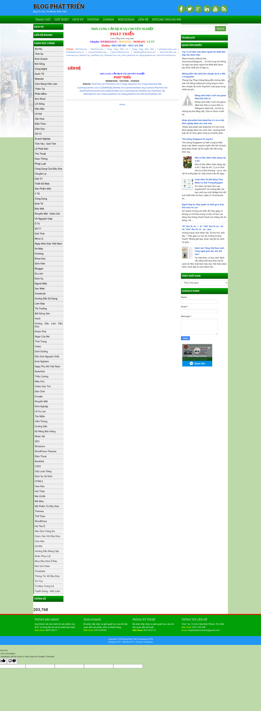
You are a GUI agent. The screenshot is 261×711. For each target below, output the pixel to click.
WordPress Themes (45, 451)
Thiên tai (40, 88)
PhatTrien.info (97, 49)
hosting (39, 253)
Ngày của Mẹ (42, 336)
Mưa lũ (39, 238)
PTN (151, 639)
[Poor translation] (12, 661)
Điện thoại (41, 456)
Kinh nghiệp (41, 406)
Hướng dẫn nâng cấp (47, 551)
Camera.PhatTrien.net (119, 52)
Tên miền (40, 416)
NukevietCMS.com (167, 52)
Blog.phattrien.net (147, 55)
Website (39, 78)
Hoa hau (39, 486)
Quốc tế (39, 73)
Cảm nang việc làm (46, 83)
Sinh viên (40, 263)
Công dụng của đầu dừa (48, 168)
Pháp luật (40, 163)
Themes (39, 511)
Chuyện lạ (40, 173)
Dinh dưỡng (41, 351)
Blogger (39, 268)
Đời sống (40, 63)
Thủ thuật (40, 153)
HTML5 (39, 481)
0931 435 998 (135, 45)
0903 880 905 (119, 45)
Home (122, 104)
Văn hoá (39, 118)
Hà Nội (38, 546)
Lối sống (39, 103)
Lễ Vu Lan (40, 411)
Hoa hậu (39, 541)
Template (40, 571)
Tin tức (39, 581)
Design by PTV (114, 642)
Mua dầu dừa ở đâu (46, 561)
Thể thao (40, 516)
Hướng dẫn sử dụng (46, 298)
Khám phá (40, 331)
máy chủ (39, 381)
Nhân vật (40, 436)
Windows (40, 446)
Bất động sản (42, 313)
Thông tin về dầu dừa (47, 576)
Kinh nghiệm (42, 361)
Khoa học (40, 258)
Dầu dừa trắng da (45, 531)
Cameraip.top (72, 55)
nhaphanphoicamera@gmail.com (204, 630)
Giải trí (38, 178)
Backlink (39, 461)
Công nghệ (41, 68)
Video (38, 346)
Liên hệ (143, 19)
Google (39, 396)
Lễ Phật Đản (41, 148)
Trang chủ (43, 19)
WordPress (41, 521)
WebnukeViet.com (112, 55)
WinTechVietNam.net (166, 55)
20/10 (38, 133)
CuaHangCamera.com (167, 49)
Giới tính (40, 233)
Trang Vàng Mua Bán (143, 49)
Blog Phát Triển (59, 6)
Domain (108, 19)
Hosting (93, 19)
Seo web (40, 288)
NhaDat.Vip (84, 55)
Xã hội (38, 48)
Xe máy (39, 248)
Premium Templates (144, 642)
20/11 (38, 228)
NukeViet (40, 371)
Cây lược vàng (43, 471)
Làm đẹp (40, 303)
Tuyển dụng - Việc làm (47, 591)
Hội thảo (40, 491)
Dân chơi (40, 391)
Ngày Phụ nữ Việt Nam (47, 366)
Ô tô (37, 223)
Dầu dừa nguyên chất (47, 356)
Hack (37, 318)
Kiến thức (40, 123)
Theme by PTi (128, 642)
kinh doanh (41, 58)
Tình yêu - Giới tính (45, 143)
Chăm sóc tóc (43, 386)
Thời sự (39, 53)
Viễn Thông (41, 421)
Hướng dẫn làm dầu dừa (49, 325)
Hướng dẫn (41, 426)
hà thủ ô (40, 526)
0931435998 (100, 630)
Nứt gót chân (42, 566)
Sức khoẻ (40, 98)
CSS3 (38, 466)
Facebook (40, 293)
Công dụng (41, 198)
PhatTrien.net (81, 49)
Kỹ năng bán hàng (45, 431)
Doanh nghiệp (42, 138)
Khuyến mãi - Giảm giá (47, 213)
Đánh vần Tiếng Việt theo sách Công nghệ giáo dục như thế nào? (209, 251)
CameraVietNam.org (97, 52)
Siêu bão (40, 108)
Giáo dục (40, 128)
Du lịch (39, 273)
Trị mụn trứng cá (44, 586)
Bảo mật (39, 208)
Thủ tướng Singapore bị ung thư (197, 139)
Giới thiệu (61, 19)
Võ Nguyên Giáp (43, 218)
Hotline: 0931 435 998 (166, 19)
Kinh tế (39, 203)
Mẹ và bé (40, 496)
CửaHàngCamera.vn (75, 52)
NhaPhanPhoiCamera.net (144, 52)
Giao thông (41, 158)
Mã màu (39, 501)
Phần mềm (41, 93)
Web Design (126, 19)
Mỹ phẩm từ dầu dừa (47, 506)
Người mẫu (41, 283)
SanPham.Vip (97, 55)
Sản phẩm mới (43, 188)
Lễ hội (38, 113)
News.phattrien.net (130, 55)
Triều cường (41, 376)
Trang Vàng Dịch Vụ (117, 49)
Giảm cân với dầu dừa (47, 536)
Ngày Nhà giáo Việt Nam (48, 243)
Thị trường (41, 308)
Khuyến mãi (41, 401)
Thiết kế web (42, 183)
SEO (37, 441)
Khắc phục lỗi (43, 556)
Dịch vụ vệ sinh (43, 476)
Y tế (37, 193)
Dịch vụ (77, 19)
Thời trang (41, 341)
